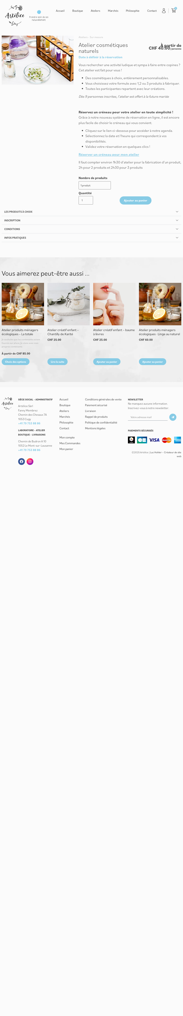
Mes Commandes (69, 430)
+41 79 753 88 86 (29, 410)
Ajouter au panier (143, 185)
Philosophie (132, 11)
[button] (91, 199)
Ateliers (95, 11)
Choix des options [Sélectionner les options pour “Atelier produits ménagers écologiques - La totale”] (15, 348)
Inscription (12, 207)
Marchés (113, 11)
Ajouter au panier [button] (107, 348)
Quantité (120, 177)
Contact (152, 11)
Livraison (90, 398)
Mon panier (66, 436)
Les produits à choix (18, 198)
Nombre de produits (93, 178)
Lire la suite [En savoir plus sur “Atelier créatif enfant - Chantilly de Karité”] (57, 348)
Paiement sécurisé (96, 392)
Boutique (77, 11)
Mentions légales (95, 415)
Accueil (60, 11)
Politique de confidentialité (101, 409)
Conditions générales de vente (103, 386)
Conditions (12, 216)
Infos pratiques (15, 224)
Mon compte (67, 424)
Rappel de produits (96, 403)
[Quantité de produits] (119, 185)
